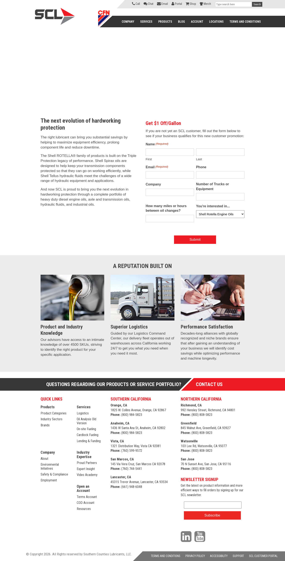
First (149, 159)
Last (199, 159)
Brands (45, 425)
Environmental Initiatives (50, 466)
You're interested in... (213, 206)
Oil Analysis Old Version (86, 421)
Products (48, 407)
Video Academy (87, 475)
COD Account (85, 503)
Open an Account (83, 488)
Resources (84, 509)
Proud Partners (87, 463)
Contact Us (209, 384)
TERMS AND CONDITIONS (165, 556)
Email (157, 167)
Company (153, 184)
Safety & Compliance (54, 474)
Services (84, 407)
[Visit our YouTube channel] (200, 536)
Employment (49, 480)
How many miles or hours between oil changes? (166, 208)
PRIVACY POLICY (195, 556)
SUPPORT (238, 556)
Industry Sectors (51, 419)
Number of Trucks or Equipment (212, 186)
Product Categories (53, 413)
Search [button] (257, 4)
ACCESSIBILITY (219, 556)
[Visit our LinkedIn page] (187, 536)
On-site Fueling (86, 429)
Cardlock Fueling (87, 435)
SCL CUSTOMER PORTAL (263, 556)
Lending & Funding (89, 441)
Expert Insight (86, 469)
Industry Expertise (84, 454)
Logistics (83, 413)
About (44, 459)
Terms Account (87, 497)
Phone (201, 167)
